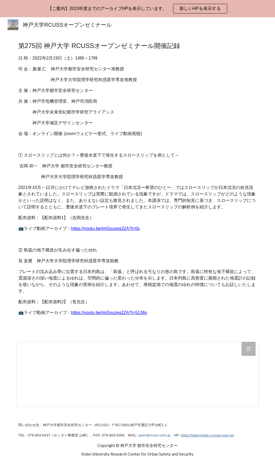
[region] (137, 8)
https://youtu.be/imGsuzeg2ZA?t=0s (105, 228)
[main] (137, 184)
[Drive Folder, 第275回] (137, 374)
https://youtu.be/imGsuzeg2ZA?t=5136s (109, 312)
